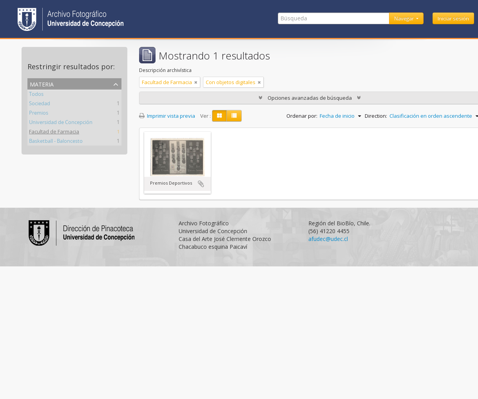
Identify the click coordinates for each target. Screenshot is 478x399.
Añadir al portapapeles (201, 184)
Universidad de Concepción (60, 123)
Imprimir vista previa (167, 115)
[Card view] (219, 116)
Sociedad (39, 104)
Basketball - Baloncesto (56, 142)
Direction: (376, 115)
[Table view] (234, 116)
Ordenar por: (301, 115)
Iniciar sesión (453, 18)
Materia (42, 83)
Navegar (404, 18)
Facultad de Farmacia (54, 132)
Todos (36, 95)
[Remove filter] (195, 82)
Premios (38, 113)
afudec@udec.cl (328, 239)
